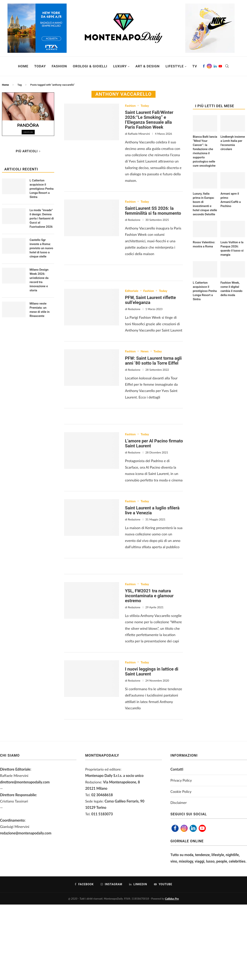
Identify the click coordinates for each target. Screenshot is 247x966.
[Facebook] (204, 66)
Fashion (59, 66)
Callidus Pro (172, 898)
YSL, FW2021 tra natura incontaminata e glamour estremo (149, 595)
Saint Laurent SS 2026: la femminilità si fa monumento (153, 211)
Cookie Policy (181, 791)
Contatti (177, 769)
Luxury (120, 66)
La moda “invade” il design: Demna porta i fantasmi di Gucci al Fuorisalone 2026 (42, 218)
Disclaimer (179, 802)
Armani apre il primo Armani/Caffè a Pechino (230, 200)
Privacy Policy (181, 780)
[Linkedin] (215, 66)
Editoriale (131, 291)
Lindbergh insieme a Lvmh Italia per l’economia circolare (232, 143)
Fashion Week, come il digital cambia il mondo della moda (231, 289)
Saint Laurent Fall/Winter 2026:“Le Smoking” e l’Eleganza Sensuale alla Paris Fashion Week (149, 120)
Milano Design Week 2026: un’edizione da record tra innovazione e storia (39, 280)
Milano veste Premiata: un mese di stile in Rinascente (39, 310)
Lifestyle (175, 66)
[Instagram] (209, 66)
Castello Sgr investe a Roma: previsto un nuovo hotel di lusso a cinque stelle (41, 248)
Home (23, 66)
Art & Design (147, 66)
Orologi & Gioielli (90, 66)
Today (40, 66)
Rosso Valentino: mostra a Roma (204, 244)
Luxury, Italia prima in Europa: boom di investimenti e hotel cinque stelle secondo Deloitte (205, 204)
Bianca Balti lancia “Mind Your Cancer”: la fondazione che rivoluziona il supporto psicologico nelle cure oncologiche (205, 151)
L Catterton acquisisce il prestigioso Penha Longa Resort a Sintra (205, 291)
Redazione (134, 219)
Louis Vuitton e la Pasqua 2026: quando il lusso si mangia (231, 248)
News (144, 351)
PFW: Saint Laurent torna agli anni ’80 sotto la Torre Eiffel (153, 361)
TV (194, 66)
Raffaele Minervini (139, 133)
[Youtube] (220, 66)
